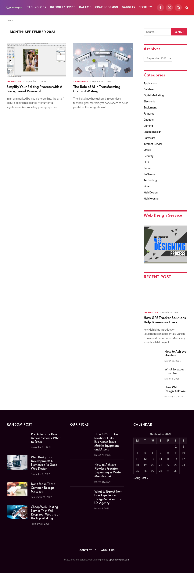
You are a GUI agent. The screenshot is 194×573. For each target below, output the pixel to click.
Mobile (148, 150)
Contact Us (87, 550)
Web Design (151, 192)
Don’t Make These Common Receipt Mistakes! (43, 488)
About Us (108, 550)
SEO (146, 162)
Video (147, 186)
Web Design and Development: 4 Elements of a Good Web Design (44, 463)
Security (145, 7)
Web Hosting (151, 198)
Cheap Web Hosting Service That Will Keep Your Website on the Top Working (45, 513)
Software (149, 174)
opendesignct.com (119, 559)
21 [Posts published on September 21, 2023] (160, 464)
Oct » (145, 477)
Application (150, 83)
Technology (36, 7)
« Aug (136, 477)
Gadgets (128, 7)
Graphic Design (106, 7)
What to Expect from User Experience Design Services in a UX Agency (174, 371)
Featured (149, 113)
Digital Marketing (154, 95)
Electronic (149, 101)
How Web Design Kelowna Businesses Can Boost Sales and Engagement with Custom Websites (175, 389)
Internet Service (62, 7)
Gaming (148, 125)
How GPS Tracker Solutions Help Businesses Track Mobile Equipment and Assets (165, 320)
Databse (85, 7)
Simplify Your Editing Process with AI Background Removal (35, 89)
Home (10, 20)
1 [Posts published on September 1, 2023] (168, 446)
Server (148, 168)
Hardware (149, 137)
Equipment (150, 107)
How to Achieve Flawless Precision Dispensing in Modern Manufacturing (175, 354)
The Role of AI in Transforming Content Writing (96, 89)
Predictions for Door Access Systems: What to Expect (46, 438)
